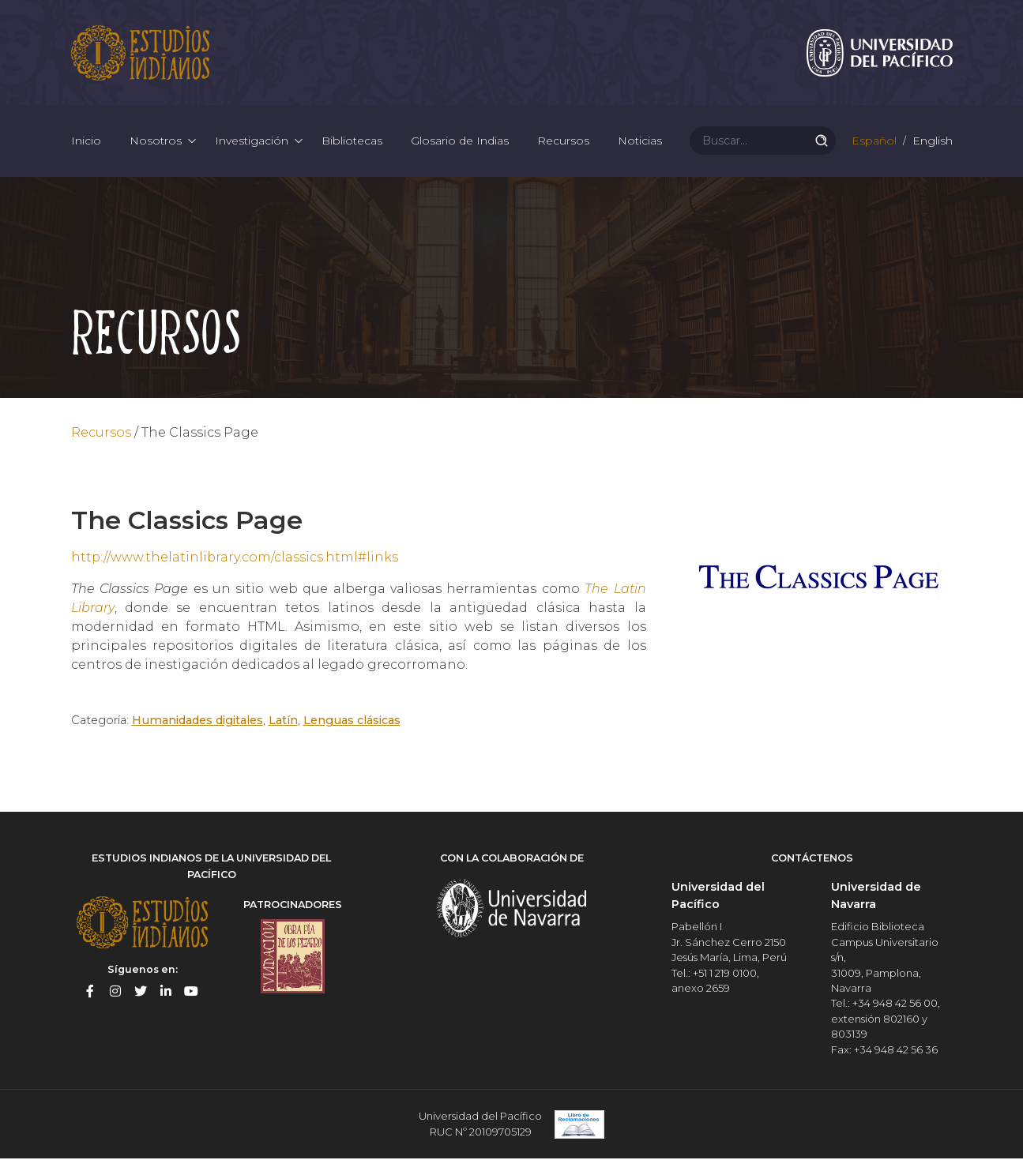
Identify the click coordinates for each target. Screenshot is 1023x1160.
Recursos (563, 142)
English (931, 142)
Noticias (640, 142)
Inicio (86, 142)
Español (872, 142)
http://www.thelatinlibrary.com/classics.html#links (235, 558)
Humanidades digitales (197, 722)
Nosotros (156, 142)
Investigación (251, 142)
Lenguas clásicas (352, 722)
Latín (283, 722)
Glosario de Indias (460, 142)
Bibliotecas (352, 142)
